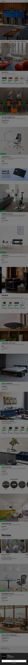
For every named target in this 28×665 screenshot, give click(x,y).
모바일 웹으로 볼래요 (14, 663)
